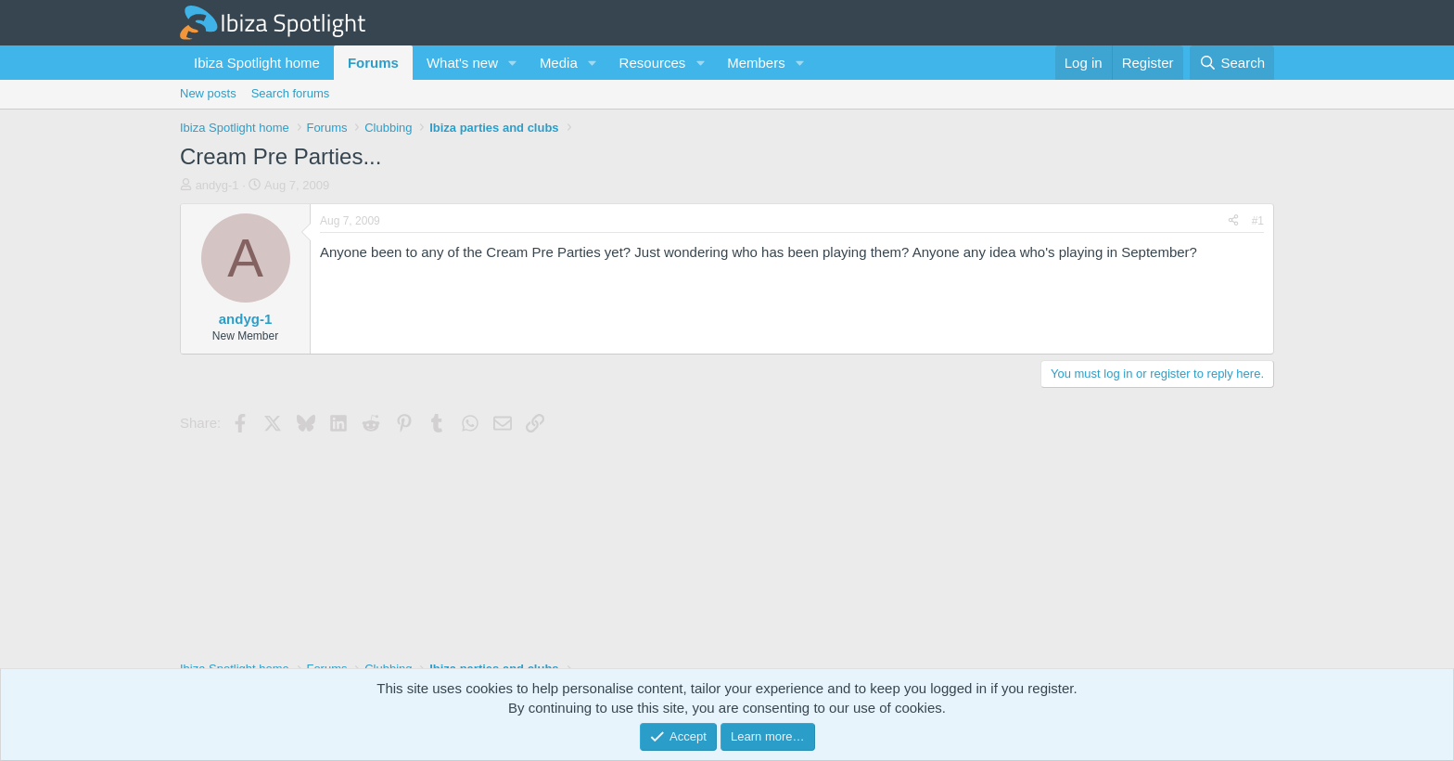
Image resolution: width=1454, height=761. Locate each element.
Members (756, 63)
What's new (462, 63)
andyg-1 (217, 185)
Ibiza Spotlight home (257, 63)
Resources (652, 63)
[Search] (1232, 62)
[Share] (1233, 221)
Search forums (290, 93)
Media (559, 63)
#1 (1258, 220)
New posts (208, 93)
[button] (513, 62)
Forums (373, 63)
